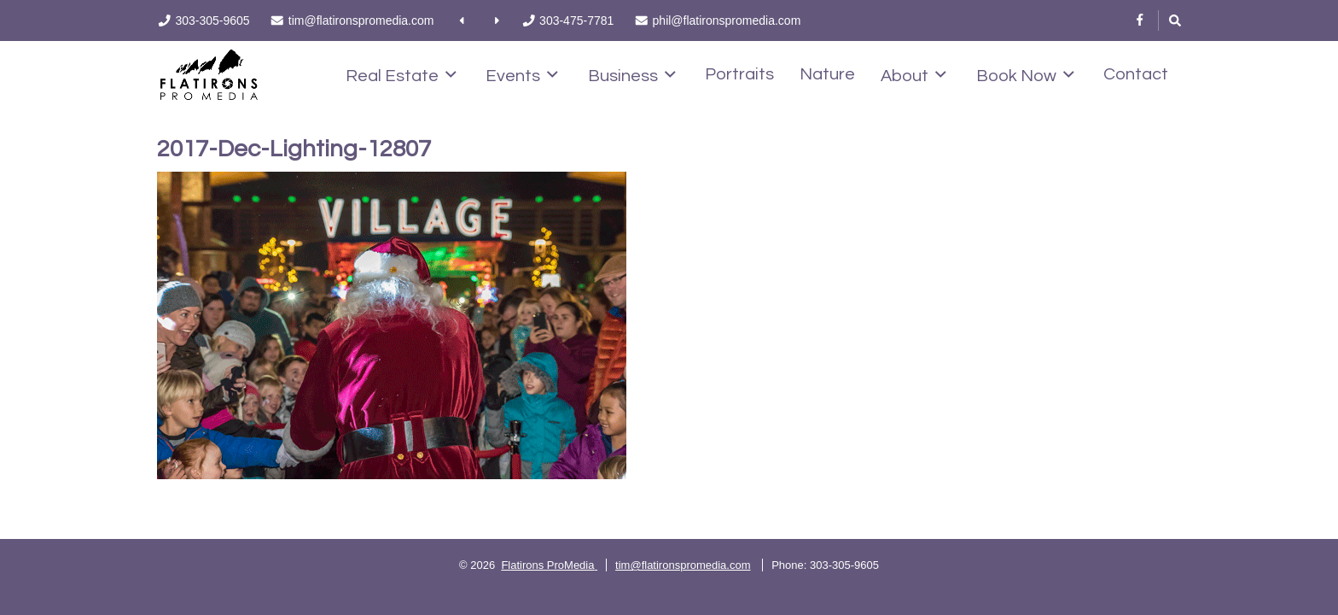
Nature (827, 74)
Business (632, 75)
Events (522, 75)
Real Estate (401, 75)
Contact (1135, 74)
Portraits (739, 74)
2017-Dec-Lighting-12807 (294, 149)
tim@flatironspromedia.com (682, 565)
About (913, 75)
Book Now (1025, 75)
